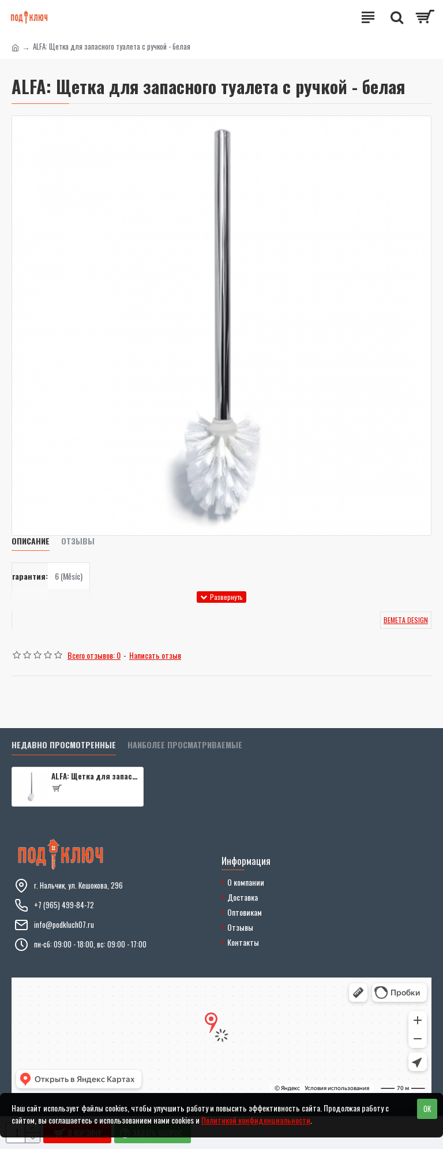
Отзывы (78, 541)
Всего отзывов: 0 (94, 655)
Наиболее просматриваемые (184, 745)
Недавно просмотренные (64, 745)
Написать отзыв (155, 655)
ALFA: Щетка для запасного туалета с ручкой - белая (95, 776)
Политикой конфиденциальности (255, 1120)
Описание (31, 541)
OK (427, 1108)
